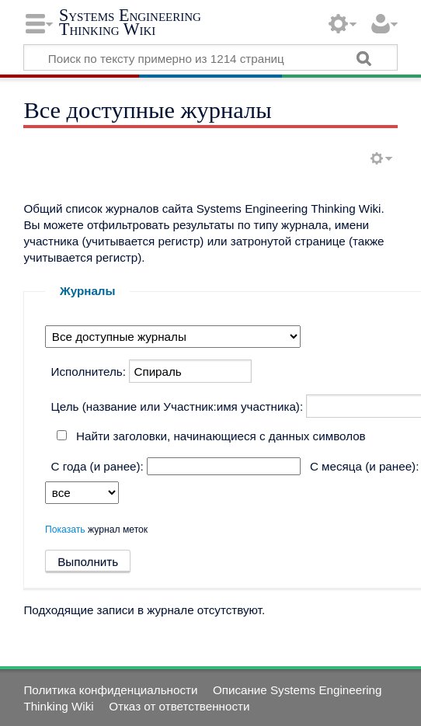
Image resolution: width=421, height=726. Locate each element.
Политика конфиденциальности (110, 689)
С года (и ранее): (97, 466)
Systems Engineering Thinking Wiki (130, 22)
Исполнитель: (88, 371)
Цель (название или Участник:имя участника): (177, 406)
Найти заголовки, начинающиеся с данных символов (221, 436)
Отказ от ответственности (179, 706)
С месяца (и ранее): (364, 466)
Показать (65, 529)
